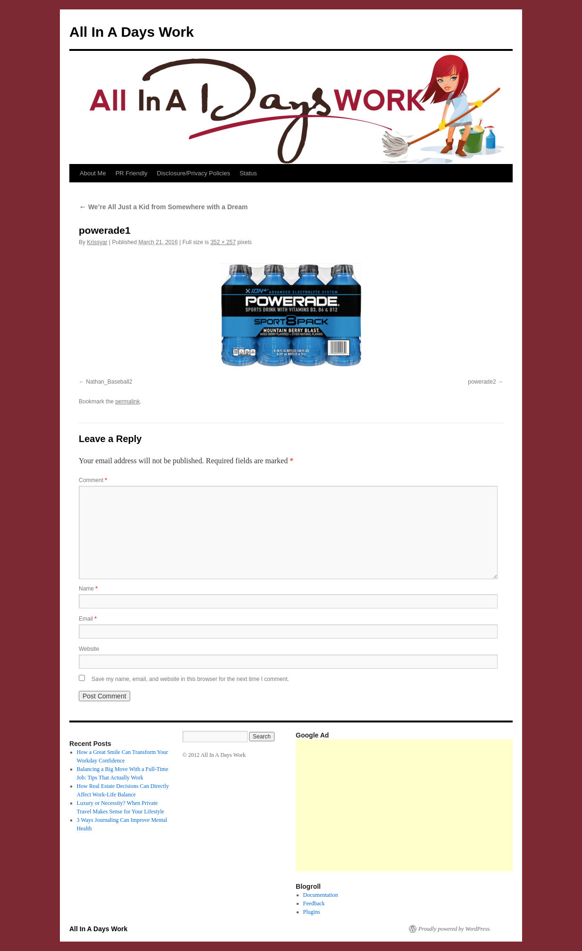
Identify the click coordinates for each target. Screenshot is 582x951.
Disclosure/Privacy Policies (193, 173)
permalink (127, 401)
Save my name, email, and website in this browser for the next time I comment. (190, 679)
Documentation (320, 895)
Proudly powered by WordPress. (454, 929)
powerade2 (482, 381)
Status (248, 173)
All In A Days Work (131, 32)
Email (88, 618)
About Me (93, 173)
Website (89, 649)
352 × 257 (223, 242)
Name (88, 588)
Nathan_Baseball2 (109, 381)
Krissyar (97, 242)
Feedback (314, 903)
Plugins (311, 912)
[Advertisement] (439, 805)
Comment (93, 480)
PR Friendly (132, 173)
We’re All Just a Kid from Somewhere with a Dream (163, 207)
